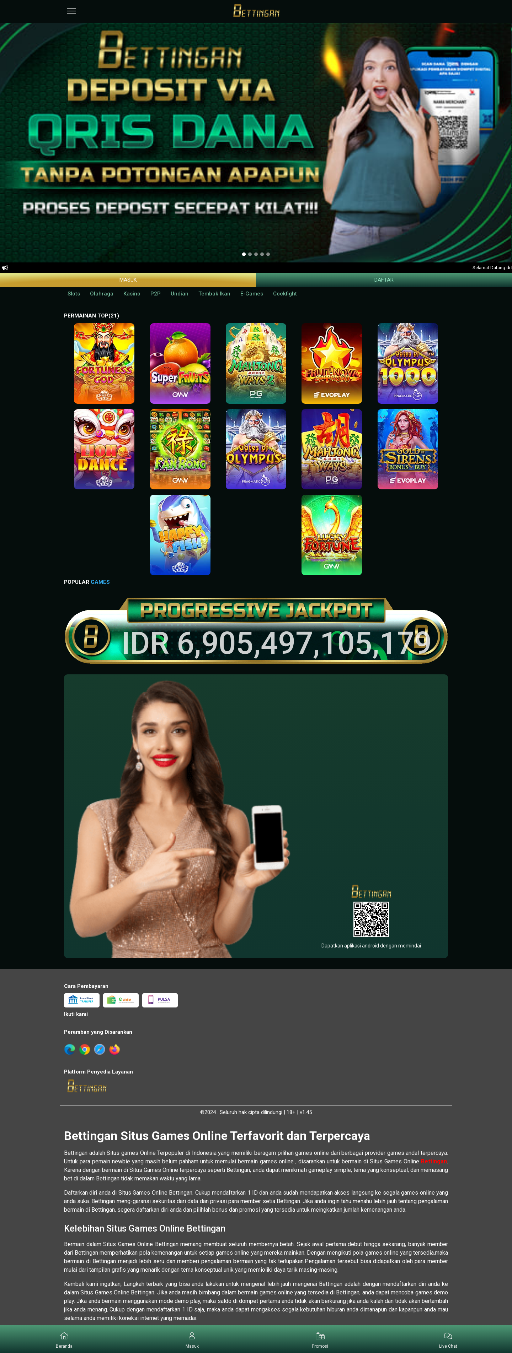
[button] (192, 1339)
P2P (155, 293)
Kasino (131, 293)
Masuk (128, 280)
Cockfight (285, 293)
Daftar (384, 280)
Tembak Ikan (214, 293)
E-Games (251, 293)
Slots (74, 293)
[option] (244, 254)
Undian (179, 293)
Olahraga (101, 293)
